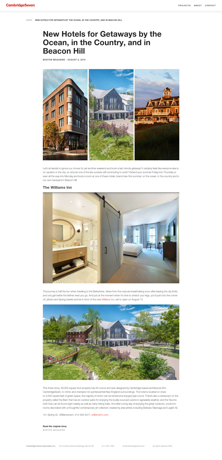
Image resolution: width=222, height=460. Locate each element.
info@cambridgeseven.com (133, 446)
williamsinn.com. (100, 414)
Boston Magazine (55, 430)
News (29, 20)
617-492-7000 (108, 446)
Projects (184, 5)
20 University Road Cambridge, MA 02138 (76, 446)
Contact (210, 5)
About (198, 5)
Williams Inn (108, 299)
